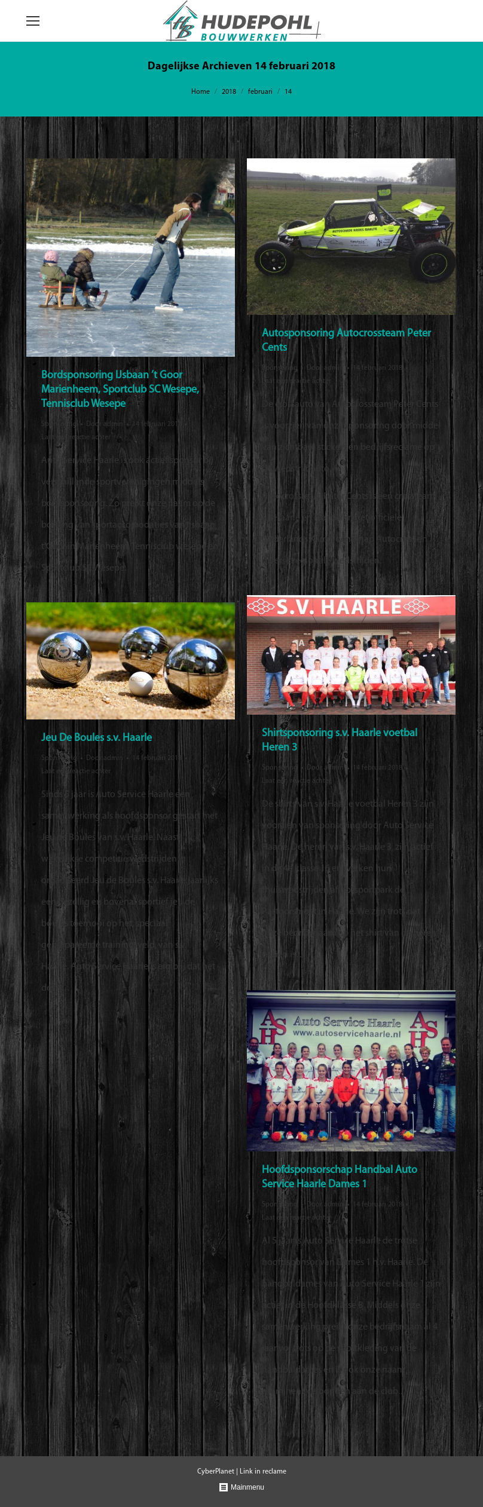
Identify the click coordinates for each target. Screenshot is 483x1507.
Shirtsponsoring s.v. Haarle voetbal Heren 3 (339, 741)
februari (260, 92)
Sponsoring (59, 424)
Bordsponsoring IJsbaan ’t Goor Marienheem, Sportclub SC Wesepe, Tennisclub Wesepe (120, 390)
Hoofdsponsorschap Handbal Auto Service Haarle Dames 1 (339, 1177)
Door (104, 424)
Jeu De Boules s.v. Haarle (96, 738)
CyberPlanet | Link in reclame (241, 1471)
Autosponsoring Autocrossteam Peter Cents (346, 341)
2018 (229, 92)
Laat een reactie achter (76, 437)
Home (200, 92)
